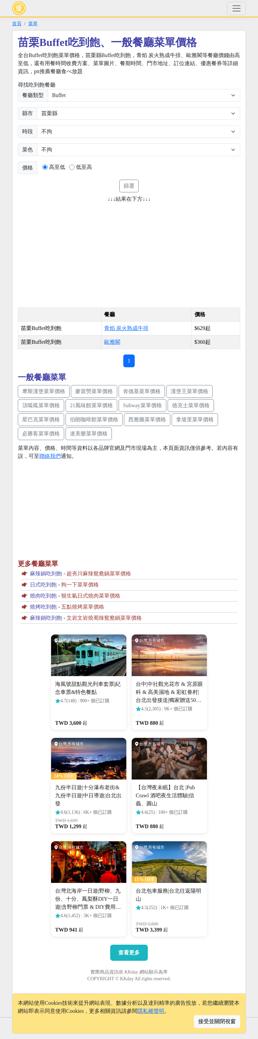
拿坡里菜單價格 (195, 419)
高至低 (57, 167)
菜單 (33, 23)
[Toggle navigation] (236, 8)
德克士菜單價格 (191, 405)
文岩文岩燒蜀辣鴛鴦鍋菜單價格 (104, 618)
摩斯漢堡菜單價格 (43, 391)
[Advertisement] (74, 253)
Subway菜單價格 (142, 405)
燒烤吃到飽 (43, 607)
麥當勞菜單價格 (94, 391)
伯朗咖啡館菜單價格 (94, 419)
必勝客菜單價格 (41, 433)
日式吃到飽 (43, 584)
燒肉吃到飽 (43, 596)
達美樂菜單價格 (89, 433)
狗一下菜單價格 (80, 584)
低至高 (84, 167)
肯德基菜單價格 (142, 391)
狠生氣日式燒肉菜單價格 (90, 596)
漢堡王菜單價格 (189, 391)
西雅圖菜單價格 (147, 419)
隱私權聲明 (150, 1011)
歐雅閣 (112, 342)
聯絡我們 (50, 456)
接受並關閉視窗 (217, 1021)
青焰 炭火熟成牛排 (126, 328)
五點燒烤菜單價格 (82, 607)
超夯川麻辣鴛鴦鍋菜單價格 (99, 573)
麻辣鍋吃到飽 (46, 573)
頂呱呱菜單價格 (41, 405)
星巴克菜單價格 (41, 419)
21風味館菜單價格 (91, 405)
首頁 (17, 23)
